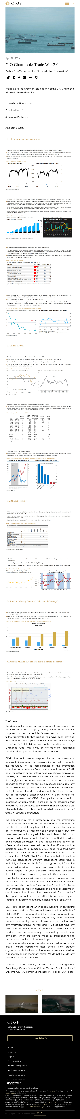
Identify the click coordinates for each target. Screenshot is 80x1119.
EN (73, 4)
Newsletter (40, 1038)
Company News (14, 1061)
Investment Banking (16, 1075)
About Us (11, 1052)
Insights (10, 1056)
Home (10, 1047)
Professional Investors (41, 1104)
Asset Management (16, 1070)
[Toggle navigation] (67, 4)
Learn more (51, 1091)
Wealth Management (17, 1066)
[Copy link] (36, 78)
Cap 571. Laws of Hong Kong (32, 1106)
